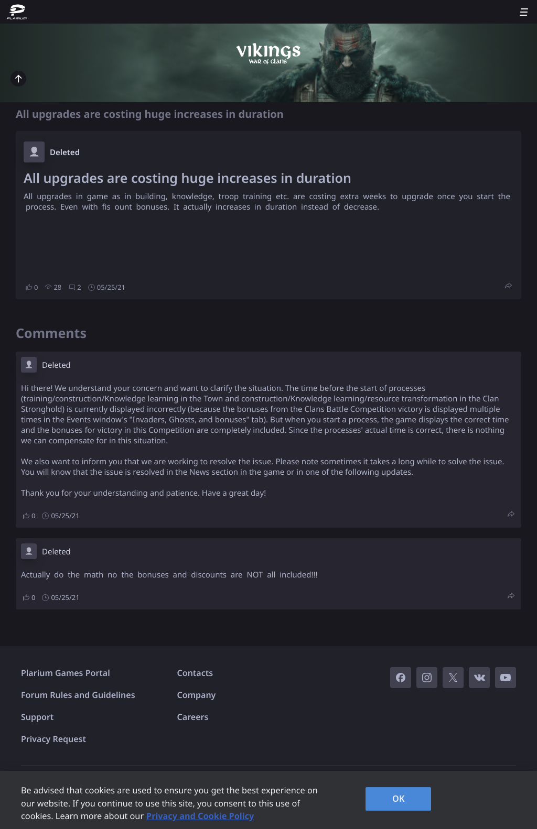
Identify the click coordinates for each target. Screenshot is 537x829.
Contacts (195, 673)
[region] (268, 800)
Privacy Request (53, 739)
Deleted (65, 152)
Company (196, 695)
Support (37, 717)
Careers (193, 717)
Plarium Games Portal (65, 673)
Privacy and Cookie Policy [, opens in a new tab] (200, 816)
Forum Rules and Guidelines (78, 695)
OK (398, 798)
